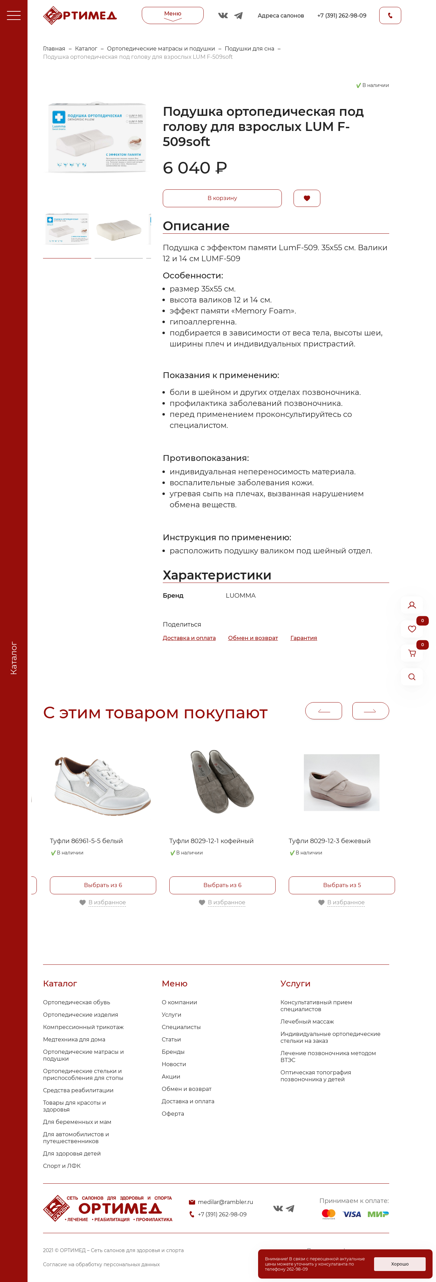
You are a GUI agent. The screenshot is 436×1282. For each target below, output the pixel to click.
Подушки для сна (249, 48)
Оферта (173, 1113)
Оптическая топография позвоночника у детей (315, 1076)
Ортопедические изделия (80, 1015)
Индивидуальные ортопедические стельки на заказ (330, 1037)
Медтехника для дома (74, 1039)
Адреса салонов (281, 15)
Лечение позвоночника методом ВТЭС (328, 1056)
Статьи (171, 1039)
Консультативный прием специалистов (316, 1006)
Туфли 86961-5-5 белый (86, 841)
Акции (171, 1076)
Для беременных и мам (77, 1122)
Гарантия (303, 638)
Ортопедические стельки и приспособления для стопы (83, 1074)
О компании (179, 1002)
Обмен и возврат (253, 638)
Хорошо (400, 1264)
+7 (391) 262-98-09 (341, 15)
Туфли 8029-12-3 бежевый (330, 841)
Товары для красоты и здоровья (74, 1106)
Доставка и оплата (189, 638)
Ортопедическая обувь (76, 1002)
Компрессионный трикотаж (83, 1027)
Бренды (173, 1052)
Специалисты (181, 1027)
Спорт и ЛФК (62, 1166)
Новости (174, 1064)
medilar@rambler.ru (225, 1202)
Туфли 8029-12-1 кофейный (211, 841)
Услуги (171, 1015)
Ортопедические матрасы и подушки (161, 48)
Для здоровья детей (72, 1153)
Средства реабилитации (78, 1090)
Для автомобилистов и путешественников (76, 1138)
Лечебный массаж (307, 1021)
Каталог (86, 48)
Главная (54, 48)
